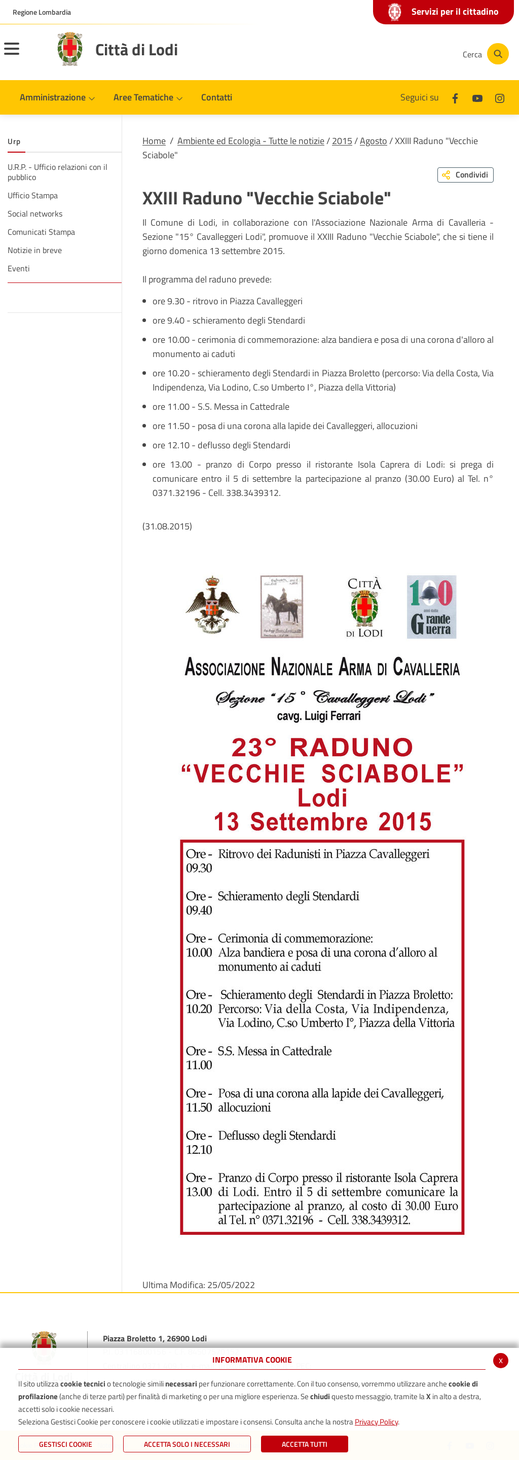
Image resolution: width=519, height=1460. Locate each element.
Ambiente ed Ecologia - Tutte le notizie (250, 141)
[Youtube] (384, 54)
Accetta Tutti (304, 1444)
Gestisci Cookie (65, 1444)
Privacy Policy (376, 1422)
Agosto (373, 141)
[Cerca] (484, 54)
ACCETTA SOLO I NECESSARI (187, 1444)
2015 (342, 141)
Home (154, 141)
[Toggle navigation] (24, 55)
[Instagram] (414, 54)
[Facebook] (354, 54)
